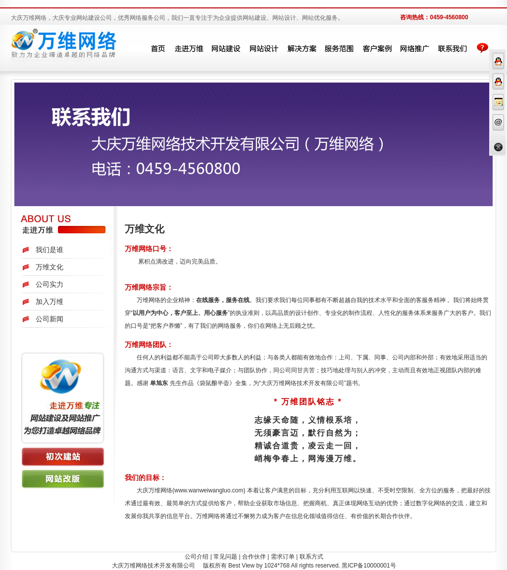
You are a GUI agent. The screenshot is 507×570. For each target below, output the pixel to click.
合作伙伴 (254, 556)
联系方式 (311, 556)
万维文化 (49, 267)
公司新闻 (49, 319)
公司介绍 (196, 556)
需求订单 (283, 556)
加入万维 (49, 302)
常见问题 (225, 556)
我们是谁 (49, 250)
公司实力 (49, 284)
